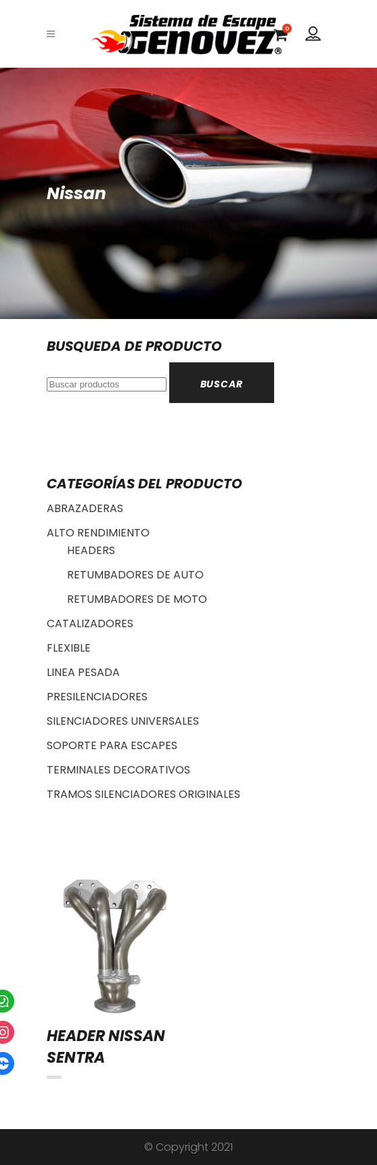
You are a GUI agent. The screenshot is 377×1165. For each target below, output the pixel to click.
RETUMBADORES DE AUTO (135, 574)
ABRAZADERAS (85, 508)
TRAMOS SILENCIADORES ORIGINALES (143, 794)
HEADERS (91, 550)
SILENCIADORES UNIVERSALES (123, 721)
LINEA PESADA (83, 672)
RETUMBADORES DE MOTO (137, 599)
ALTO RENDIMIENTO (98, 533)
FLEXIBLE (69, 648)
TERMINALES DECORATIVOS (118, 770)
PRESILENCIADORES (97, 696)
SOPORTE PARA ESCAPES (112, 745)
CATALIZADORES (90, 623)
